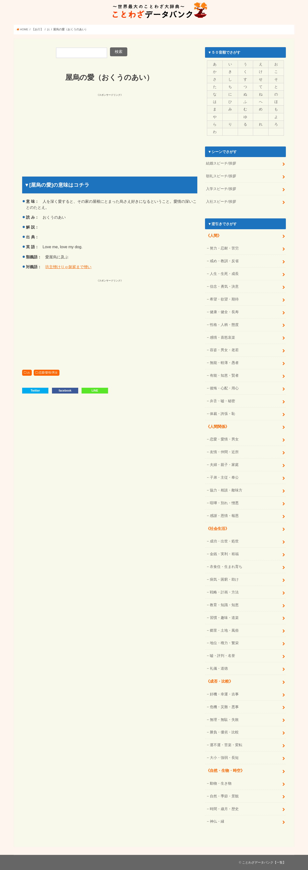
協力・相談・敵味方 (226, 490)
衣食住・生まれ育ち (226, 567)
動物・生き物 (220, 783)
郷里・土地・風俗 (224, 630)
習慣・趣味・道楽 (224, 618)
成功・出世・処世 (224, 541)
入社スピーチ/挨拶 (221, 201)
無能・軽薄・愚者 (224, 363)
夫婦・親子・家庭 (224, 465)
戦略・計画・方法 (224, 592)
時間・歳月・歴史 (224, 809)
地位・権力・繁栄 (224, 643)
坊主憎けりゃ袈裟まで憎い (68, 267)
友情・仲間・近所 (224, 452)
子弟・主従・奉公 (224, 477)
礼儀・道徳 (219, 668)
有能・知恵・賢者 (224, 375)
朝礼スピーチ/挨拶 (221, 176)
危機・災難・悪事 (224, 707)
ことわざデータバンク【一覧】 (264, 862)
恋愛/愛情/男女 (48, 372)
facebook (65, 390)
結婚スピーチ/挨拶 (221, 163)
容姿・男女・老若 (224, 350)
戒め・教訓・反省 (224, 261)
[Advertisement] (66, 131)
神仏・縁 (217, 821)
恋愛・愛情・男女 (224, 439)
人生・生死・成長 (224, 274)
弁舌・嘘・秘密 (222, 401)
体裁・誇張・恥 (222, 414)
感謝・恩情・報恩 (224, 516)
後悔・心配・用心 (224, 388)
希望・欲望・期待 (224, 299)
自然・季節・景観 (224, 796)
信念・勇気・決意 (224, 286)
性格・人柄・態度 (224, 325)
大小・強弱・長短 (224, 758)
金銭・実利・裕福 (224, 554)
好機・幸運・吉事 (224, 694)
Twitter (35, 390)
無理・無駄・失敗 (224, 720)
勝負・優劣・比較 (224, 732)
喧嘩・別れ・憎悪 (224, 503)
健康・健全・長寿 (224, 312)
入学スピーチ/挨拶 (221, 189)
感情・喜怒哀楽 (222, 337)
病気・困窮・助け (224, 579)
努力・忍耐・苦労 (224, 248)
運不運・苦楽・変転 (226, 745)
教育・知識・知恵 (224, 605)
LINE (94, 390)
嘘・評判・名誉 (222, 656)
